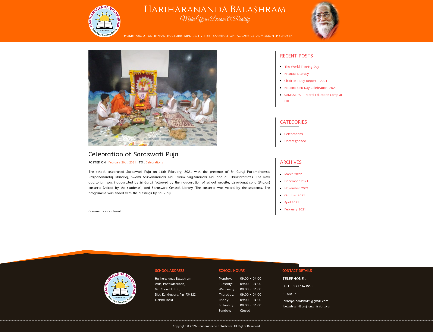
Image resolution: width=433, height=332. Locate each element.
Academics (245, 35)
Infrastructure (168, 35)
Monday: (247, 278)
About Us (144, 35)
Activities (202, 35)
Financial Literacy (296, 73)
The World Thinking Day (301, 66)
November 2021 (296, 188)
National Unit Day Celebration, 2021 (310, 87)
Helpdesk (284, 35)
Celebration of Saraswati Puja (133, 154)
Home (129, 35)
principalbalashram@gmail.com (305, 301)
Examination (224, 35)
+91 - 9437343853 (298, 286)
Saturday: (247, 305)
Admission (265, 35)
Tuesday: (247, 284)
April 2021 (291, 202)
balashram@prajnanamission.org (306, 306)
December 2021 (296, 181)
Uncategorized (295, 141)
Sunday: (247, 310)
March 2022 (293, 174)
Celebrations (154, 162)
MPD (187, 35)
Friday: (247, 300)
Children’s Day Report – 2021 (305, 80)
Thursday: (247, 294)
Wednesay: (247, 289)
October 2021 (294, 195)
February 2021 (295, 209)
